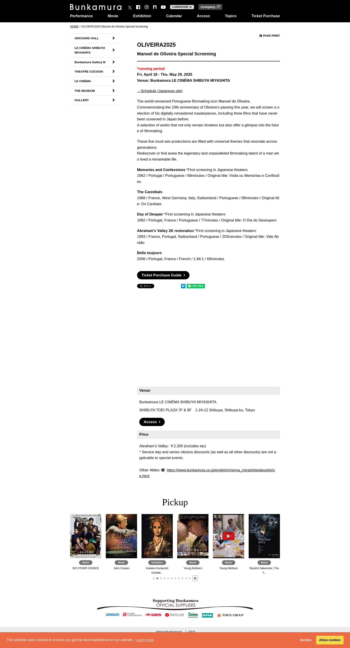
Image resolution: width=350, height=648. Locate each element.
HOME (74, 26)
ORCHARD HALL (87, 38)
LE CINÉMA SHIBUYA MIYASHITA (90, 50)
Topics (230, 16)
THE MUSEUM (85, 90)
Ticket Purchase (266, 16)
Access (203, 16)
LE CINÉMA (83, 81)
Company (210, 7)
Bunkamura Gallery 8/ (90, 62)
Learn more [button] (144, 640)
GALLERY (82, 100)
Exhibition (142, 16)
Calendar (174, 16)
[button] (154, 578)
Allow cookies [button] (330, 640)
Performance (81, 16)
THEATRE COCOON (89, 71)
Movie (113, 16)
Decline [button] (305, 640)
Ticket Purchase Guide (161, 275)
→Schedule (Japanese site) (160, 91)
